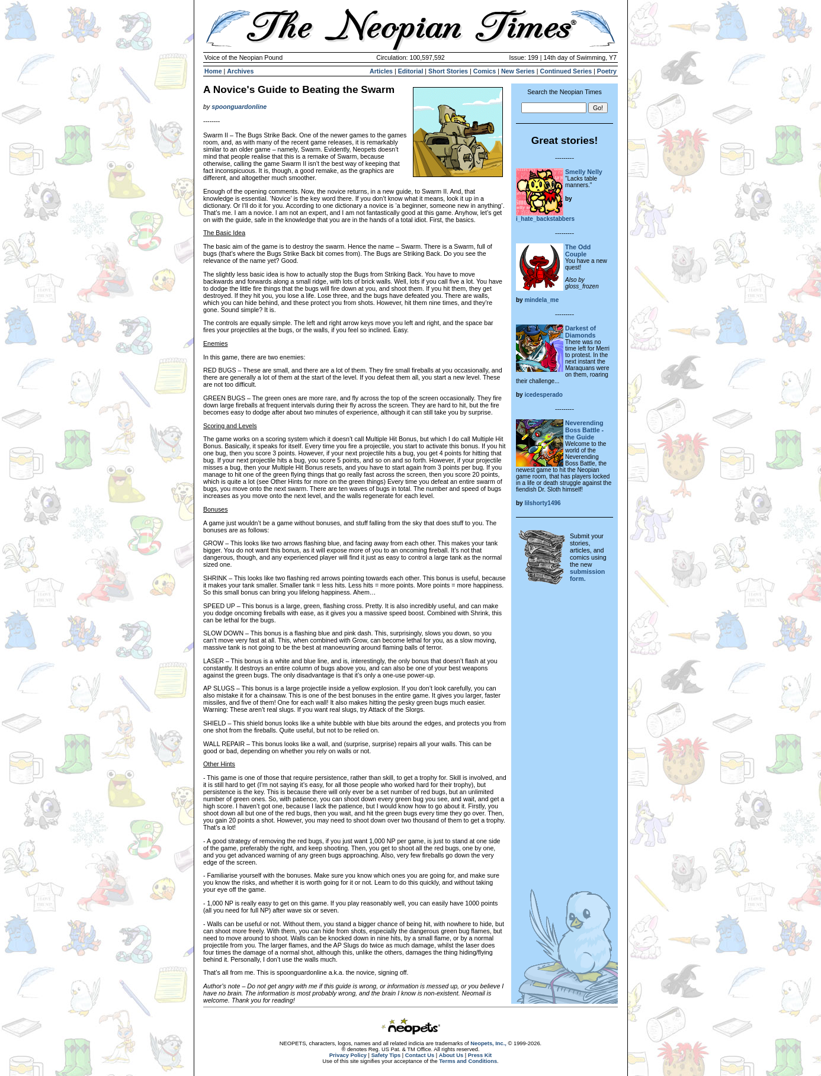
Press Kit (480, 1055)
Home (213, 71)
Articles (381, 71)
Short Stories (448, 71)
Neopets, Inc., (488, 1043)
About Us (451, 1055)
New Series (518, 71)
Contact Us (419, 1055)
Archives (240, 71)
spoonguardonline (239, 106)
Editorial (411, 71)
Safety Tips (386, 1055)
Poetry (607, 71)
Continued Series (566, 71)
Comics (484, 71)
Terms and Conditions (468, 1061)
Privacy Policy (348, 1055)
